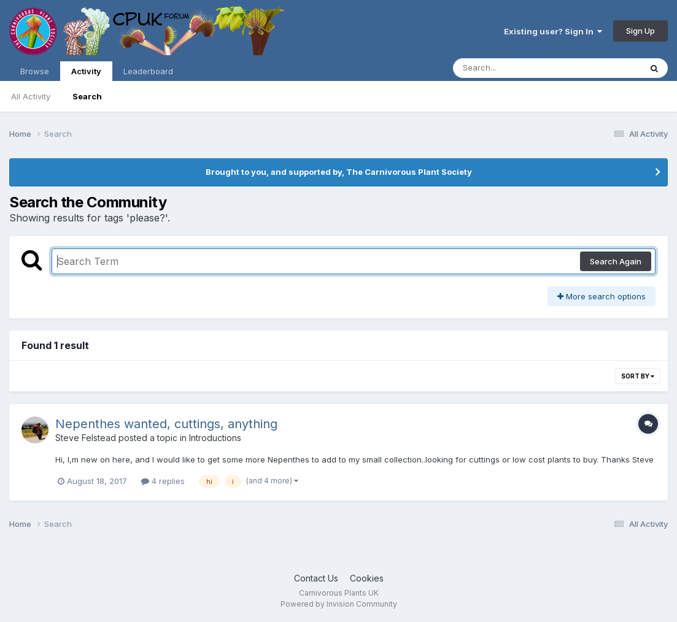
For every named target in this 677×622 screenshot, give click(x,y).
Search (87, 96)
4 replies (163, 481)
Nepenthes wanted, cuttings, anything (166, 424)
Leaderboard (148, 71)
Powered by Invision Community (338, 604)
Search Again (615, 261)
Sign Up (640, 31)
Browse (34, 71)
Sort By (637, 376)
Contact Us (316, 578)
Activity (86, 73)
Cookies (367, 578)
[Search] (513, 68)
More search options (601, 296)
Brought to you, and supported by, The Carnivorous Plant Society (339, 172)
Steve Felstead (85, 437)
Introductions (215, 437)
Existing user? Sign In (553, 31)
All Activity (30, 96)
